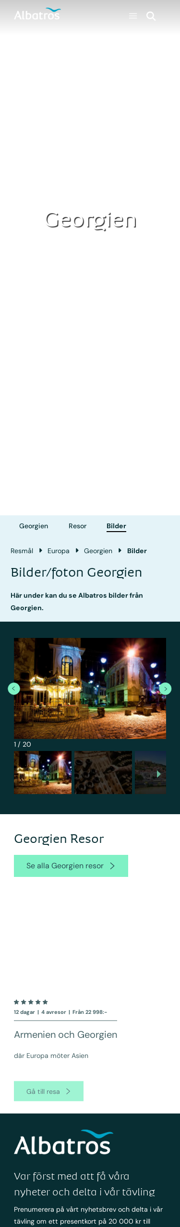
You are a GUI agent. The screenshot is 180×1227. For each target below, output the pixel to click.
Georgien (33, 526)
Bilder (116, 526)
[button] (43, 772)
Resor (77, 526)
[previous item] (14, 688)
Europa (59, 550)
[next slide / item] (159, 775)
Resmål (22, 550)
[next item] (165, 688)
